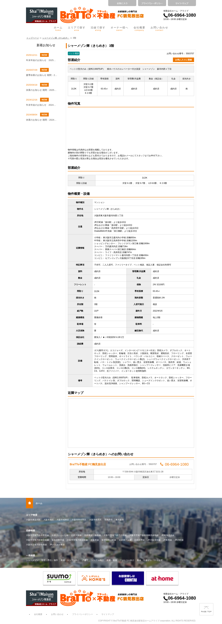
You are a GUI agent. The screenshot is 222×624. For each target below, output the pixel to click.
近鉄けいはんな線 (60, 535)
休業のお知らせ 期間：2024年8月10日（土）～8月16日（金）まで (41, 120)
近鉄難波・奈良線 (92, 535)
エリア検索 (31, 515)
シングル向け (97, 560)
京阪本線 (95, 540)
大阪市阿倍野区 (79, 519)
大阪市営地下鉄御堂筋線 (37, 540)
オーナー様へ (119, 28)
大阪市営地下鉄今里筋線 (37, 535)
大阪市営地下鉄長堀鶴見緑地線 (144, 535)
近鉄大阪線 (76, 535)
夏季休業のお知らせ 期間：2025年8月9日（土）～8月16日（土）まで (41, 75)
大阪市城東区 (63, 519)
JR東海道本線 (167, 535)
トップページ (32, 38)
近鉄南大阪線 (125, 540)
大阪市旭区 (48, 519)
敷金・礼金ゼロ (144, 560)
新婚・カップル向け (70, 560)
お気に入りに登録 (183, 60)
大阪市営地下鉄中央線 (36, 544)
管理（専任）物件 (49, 560)
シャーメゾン (32, 560)
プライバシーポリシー (82, 614)
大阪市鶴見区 (95, 519)
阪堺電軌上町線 (109, 540)
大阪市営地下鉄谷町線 (77, 540)
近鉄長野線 (139, 540)
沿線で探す (98, 28)
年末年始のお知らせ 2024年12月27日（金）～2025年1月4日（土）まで (41, 105)
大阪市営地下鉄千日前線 (115, 535)
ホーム (58, 28)
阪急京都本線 (58, 540)
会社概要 (139, 28)
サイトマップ (107, 614)
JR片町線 (179, 540)
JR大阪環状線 (153, 540)
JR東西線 (167, 540)
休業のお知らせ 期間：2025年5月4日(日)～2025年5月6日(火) (41, 90)
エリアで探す (77, 28)
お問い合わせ (159, 28)
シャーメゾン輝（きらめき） (55, 38)
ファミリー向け (127, 560)
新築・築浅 (111, 560)
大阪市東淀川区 (33, 519)
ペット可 (158, 560)
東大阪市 (120, 519)
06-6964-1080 (179, 15)
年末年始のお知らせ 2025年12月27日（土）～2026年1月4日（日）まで (41, 60)
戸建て (85, 560)
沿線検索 (30, 530)
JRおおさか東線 (57, 544)
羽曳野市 (108, 519)
